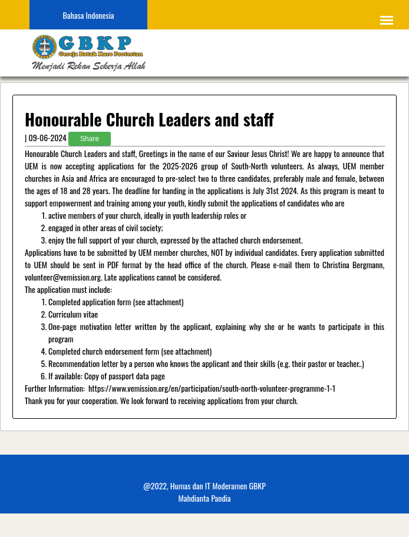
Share (89, 139)
